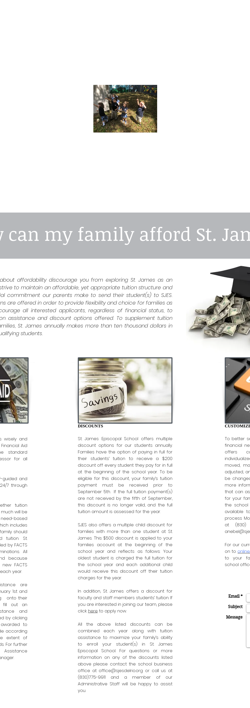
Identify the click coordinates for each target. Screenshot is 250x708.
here (93, 611)
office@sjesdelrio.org (121, 670)
